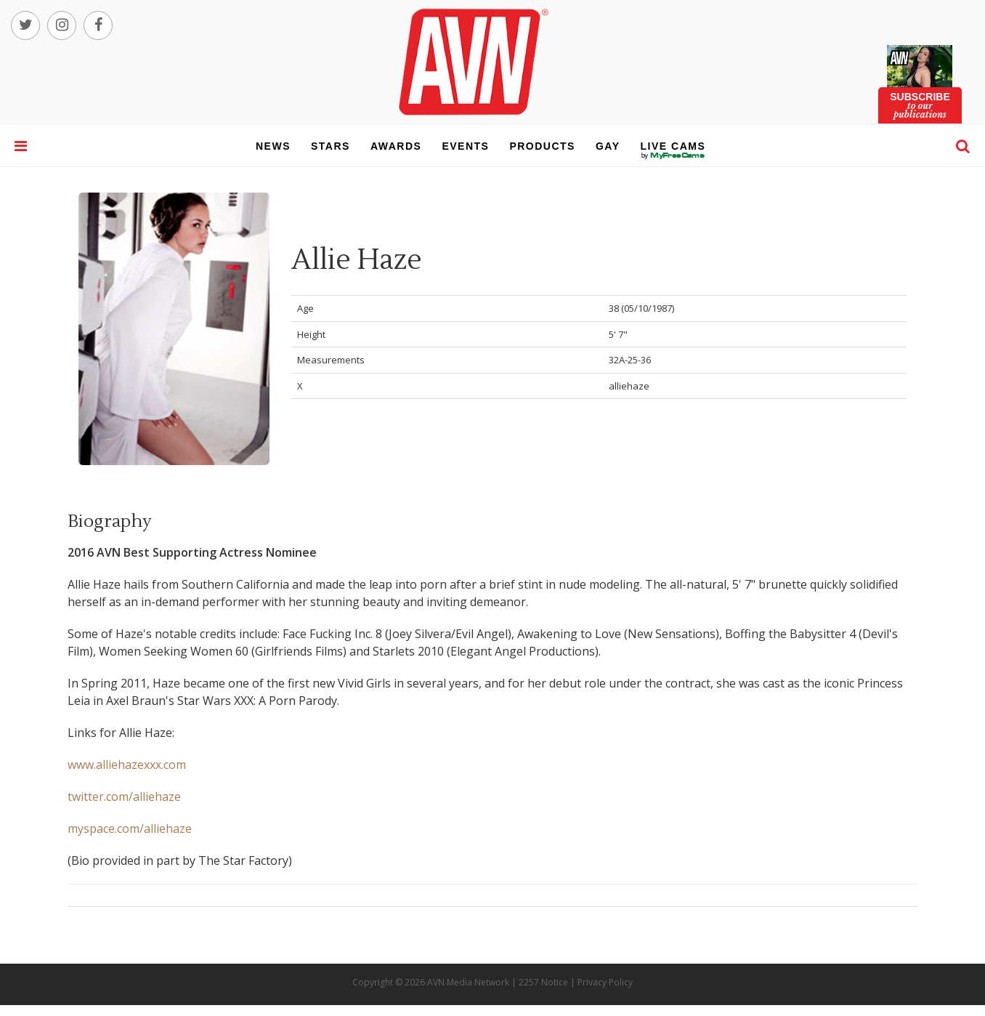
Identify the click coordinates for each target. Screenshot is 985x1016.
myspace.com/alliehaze (130, 828)
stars (330, 146)
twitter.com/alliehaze (124, 797)
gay (608, 146)
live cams (673, 155)
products (542, 146)
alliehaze (629, 385)
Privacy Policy (605, 982)
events (465, 146)
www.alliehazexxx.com (127, 765)
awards (395, 146)
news (273, 146)
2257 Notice (543, 982)
